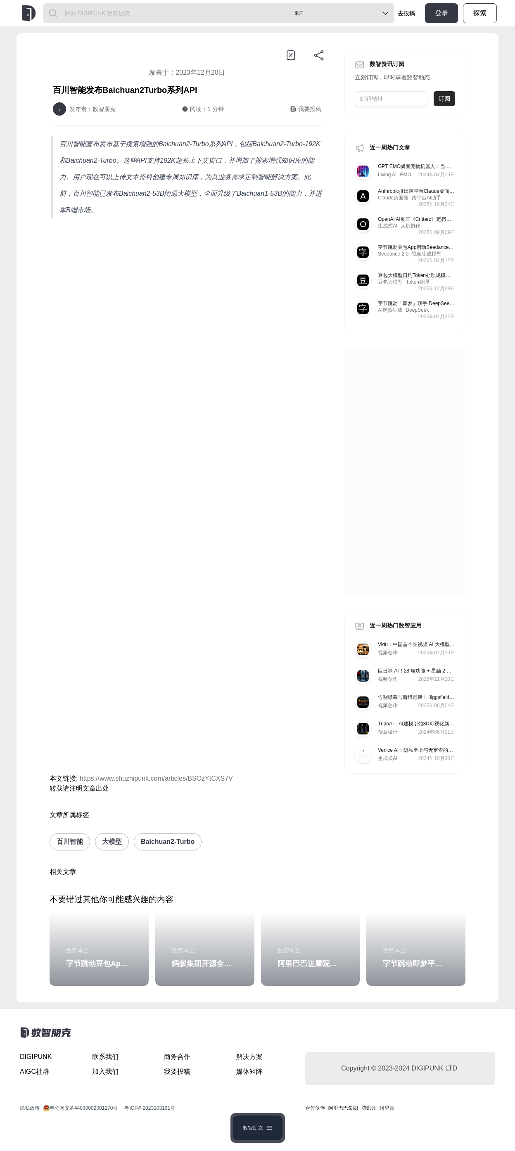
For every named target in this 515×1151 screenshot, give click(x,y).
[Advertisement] (187, 293)
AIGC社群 (34, 1071)
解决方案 (249, 1056)
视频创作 (388, 653)
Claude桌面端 (393, 198)
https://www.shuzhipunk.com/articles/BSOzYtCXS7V (156, 778)
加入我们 (105, 1071)
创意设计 (388, 732)
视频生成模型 (426, 254)
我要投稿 (177, 1071)
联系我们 (105, 1056)
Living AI (387, 175)
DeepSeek (417, 310)
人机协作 (410, 226)
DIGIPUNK (36, 1056)
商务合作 (177, 1056)
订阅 (444, 98)
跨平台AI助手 (426, 198)
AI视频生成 (390, 310)
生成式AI (387, 226)
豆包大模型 (390, 282)
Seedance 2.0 (393, 254)
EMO (405, 175)
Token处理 (417, 282)
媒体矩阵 (249, 1071)
